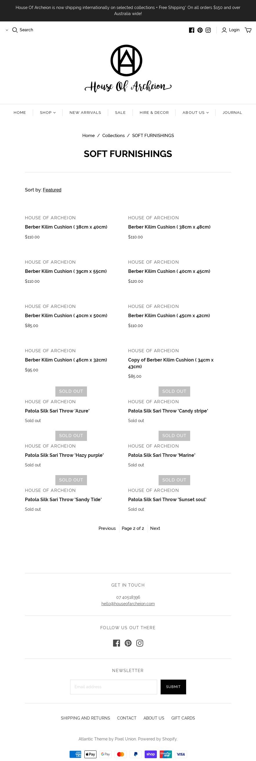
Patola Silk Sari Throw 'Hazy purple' (64, 455)
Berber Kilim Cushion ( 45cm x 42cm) (169, 315)
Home (20, 112)
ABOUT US (154, 718)
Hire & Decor (154, 112)
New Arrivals (85, 112)
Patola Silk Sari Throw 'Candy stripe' (168, 411)
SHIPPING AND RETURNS (85, 718)
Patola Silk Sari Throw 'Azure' (57, 411)
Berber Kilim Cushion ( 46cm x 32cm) (66, 360)
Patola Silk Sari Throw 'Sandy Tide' (63, 499)
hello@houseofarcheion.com (128, 603)
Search (26, 30)
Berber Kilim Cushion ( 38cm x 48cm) (169, 227)
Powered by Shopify (157, 739)
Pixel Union (125, 739)
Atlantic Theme (93, 739)
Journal (232, 112)
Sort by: (53, 190)
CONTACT (127, 718)
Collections (113, 135)
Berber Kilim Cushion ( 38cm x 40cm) (66, 227)
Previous (107, 528)
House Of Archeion (50, 217)
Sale (120, 112)
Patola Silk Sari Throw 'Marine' (161, 455)
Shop (48, 112)
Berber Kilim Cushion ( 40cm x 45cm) (169, 271)
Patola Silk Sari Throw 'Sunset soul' (167, 499)
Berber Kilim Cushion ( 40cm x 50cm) (66, 315)
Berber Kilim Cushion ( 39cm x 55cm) (66, 271)
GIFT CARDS (183, 718)
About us (195, 112)
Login (234, 30)
